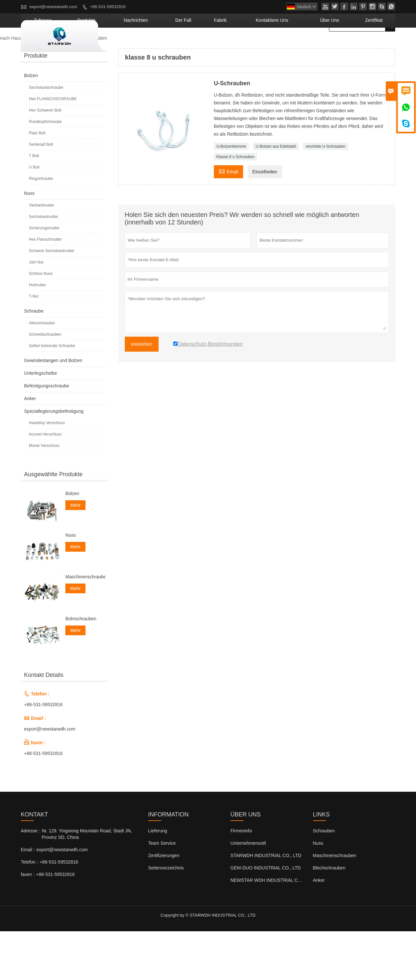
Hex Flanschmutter (45, 263)
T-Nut (33, 320)
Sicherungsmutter (44, 251)
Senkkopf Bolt (41, 168)
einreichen (141, 367)
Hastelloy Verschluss (47, 446)
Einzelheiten (265, 195)
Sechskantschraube (46, 111)
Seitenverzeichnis (166, 891)
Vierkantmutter (41, 229)
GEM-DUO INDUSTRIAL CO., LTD (265, 891)
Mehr (75, 528)
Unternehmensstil (248, 866)
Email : (28, 873)
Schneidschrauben (45, 358)
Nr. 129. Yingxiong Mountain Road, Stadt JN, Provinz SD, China (87, 858)
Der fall (234, 44)
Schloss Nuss (41, 297)
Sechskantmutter (43, 240)
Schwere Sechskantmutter (51, 274)
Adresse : (30, 854)
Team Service (162, 866)
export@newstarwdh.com (53, 6)
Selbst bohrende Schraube (52, 369)
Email (228, 194)
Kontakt (34, 838)
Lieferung (157, 854)
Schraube (34, 334)
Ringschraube (41, 202)
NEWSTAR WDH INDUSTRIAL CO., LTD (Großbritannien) (289, 904)
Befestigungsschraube (46, 409)
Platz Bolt (37, 157)
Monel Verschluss (44, 469)
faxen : (27, 898)
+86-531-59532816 (108, 6)
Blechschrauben (329, 891)
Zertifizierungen (164, 879)
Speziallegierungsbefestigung (54, 434)
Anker (30, 422)
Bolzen (31, 99)
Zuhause (127, 44)
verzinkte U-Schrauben (325, 170)
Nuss (29, 217)
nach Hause (12, 61)
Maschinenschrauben (85, 600)
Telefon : (29, 885)
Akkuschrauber (42, 346)
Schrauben (324, 854)
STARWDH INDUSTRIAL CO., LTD (265, 879)
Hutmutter (37, 308)
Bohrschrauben (80, 642)
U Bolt (34, 191)
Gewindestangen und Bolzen (53, 384)
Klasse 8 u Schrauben (235, 180)
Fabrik (262, 44)
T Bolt (34, 179)
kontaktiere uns (301, 44)
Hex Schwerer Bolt (45, 134)
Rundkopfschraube (45, 145)
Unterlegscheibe (40, 396)
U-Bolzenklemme (231, 170)
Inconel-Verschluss (45, 458)
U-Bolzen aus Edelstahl (275, 170)
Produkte (160, 44)
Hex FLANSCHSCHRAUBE (53, 122)
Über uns (345, 44)
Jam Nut (36, 286)
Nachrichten (198, 44)
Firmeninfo (241, 854)
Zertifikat (379, 44)
